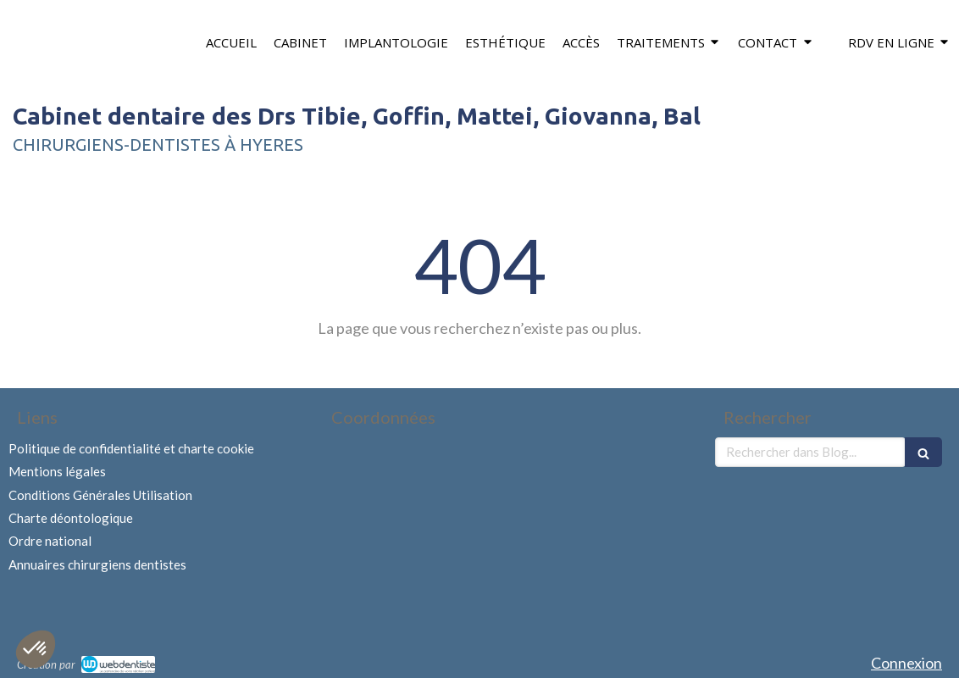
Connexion (906, 662)
